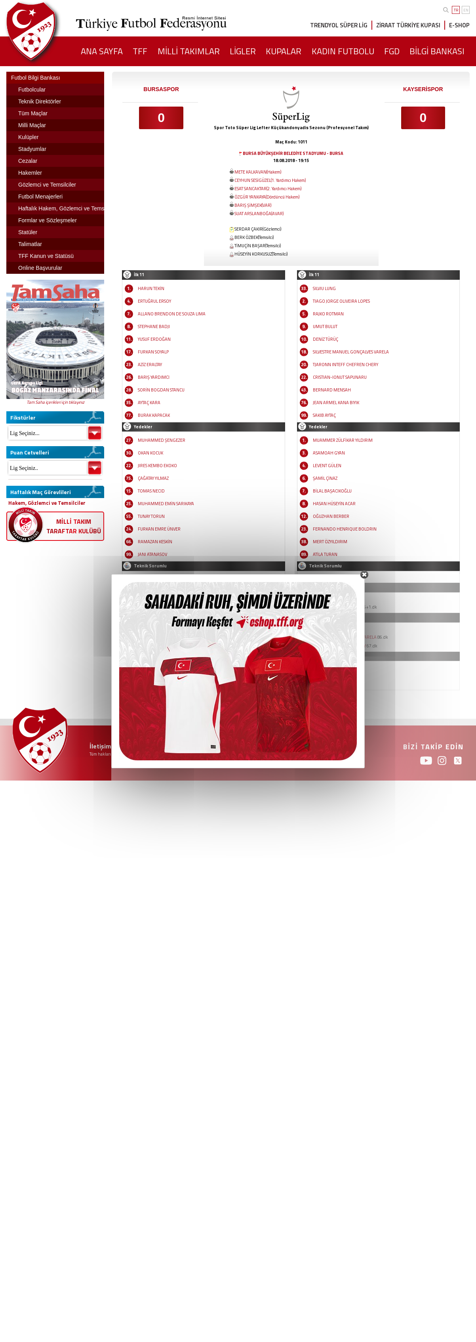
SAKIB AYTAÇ (324, 415)
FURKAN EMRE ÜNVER (159, 529)
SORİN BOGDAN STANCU (161, 390)
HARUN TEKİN (151, 288)
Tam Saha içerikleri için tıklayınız (55, 402)
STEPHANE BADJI (154, 326)
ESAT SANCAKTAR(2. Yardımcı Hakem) (267, 188)
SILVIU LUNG (324, 288)
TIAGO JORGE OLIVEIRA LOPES (341, 301)
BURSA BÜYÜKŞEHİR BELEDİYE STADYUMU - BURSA (293, 153)
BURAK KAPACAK (154, 415)
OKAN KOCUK (150, 453)
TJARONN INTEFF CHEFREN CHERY (345, 364)
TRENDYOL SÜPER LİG (338, 25)
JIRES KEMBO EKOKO (157, 465)
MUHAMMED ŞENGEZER (161, 440)
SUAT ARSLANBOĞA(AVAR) (259, 213)
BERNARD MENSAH (332, 390)
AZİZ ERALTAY (150, 364)
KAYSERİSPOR (423, 89)
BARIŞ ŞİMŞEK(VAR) (252, 205)
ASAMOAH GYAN (329, 453)
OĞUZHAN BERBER (331, 516)
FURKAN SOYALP (153, 352)
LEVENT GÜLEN (327, 465)
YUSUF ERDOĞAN (154, 339)
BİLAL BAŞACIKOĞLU (332, 491)
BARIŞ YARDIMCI (153, 377)
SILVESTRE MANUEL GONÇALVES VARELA (351, 352)
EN (465, 10)
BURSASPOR (161, 89)
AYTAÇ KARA (149, 402)
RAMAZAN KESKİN (155, 541)
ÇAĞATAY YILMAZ (153, 478)
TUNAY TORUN (151, 516)
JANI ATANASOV (152, 554)
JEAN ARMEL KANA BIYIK (336, 402)
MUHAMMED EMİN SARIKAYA (166, 503)
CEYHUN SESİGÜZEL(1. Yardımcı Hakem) (270, 180)
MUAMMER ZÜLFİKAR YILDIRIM (343, 440)
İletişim (100, 746)
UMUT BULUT (325, 326)
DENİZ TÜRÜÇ (325, 339)
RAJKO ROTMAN (328, 314)
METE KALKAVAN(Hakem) (257, 172)
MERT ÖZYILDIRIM (330, 541)
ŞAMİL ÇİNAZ (325, 478)
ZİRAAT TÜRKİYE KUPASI (408, 25)
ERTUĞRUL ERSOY (154, 301)
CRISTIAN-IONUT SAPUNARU (340, 377)
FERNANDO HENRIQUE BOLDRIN (345, 529)
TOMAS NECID (151, 491)
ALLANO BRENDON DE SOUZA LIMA (172, 314)
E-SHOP (459, 25)
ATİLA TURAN (325, 554)
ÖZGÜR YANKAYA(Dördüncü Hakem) (266, 197)
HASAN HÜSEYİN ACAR (334, 503)
